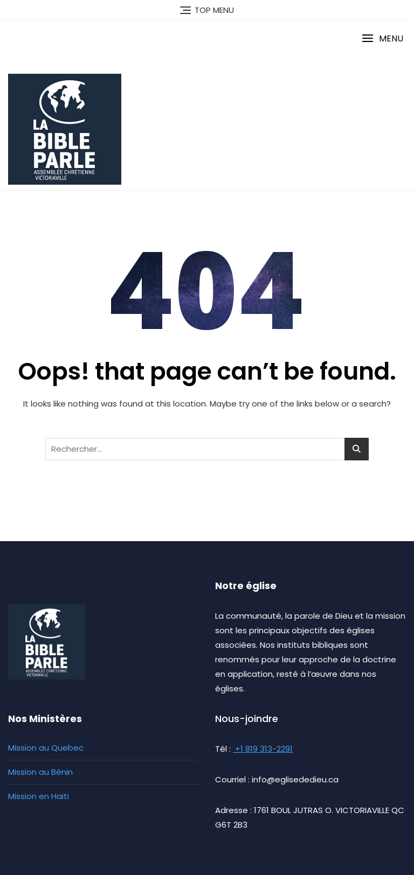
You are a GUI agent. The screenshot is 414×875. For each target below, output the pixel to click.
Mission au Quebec (46, 747)
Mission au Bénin (40, 772)
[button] (382, 38)
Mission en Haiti (38, 796)
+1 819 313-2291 (263, 748)
